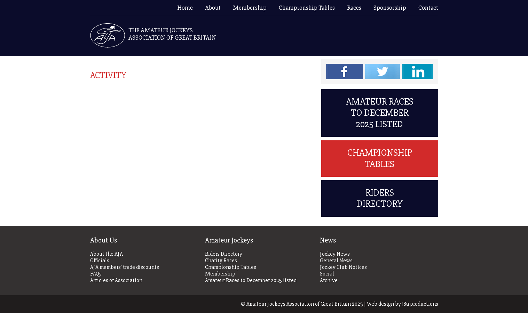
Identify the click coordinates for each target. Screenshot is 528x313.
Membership (250, 7)
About (213, 7)
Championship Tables (307, 7)
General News (336, 260)
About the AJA (106, 254)
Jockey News (335, 254)
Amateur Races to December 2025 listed (379, 113)
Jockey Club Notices (343, 267)
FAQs (96, 274)
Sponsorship (389, 7)
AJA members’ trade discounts (124, 267)
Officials (99, 260)
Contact (428, 7)
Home (185, 7)
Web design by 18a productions (402, 303)
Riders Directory (380, 198)
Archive (329, 280)
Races (354, 7)
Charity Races (221, 260)
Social (327, 274)
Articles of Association (116, 280)
